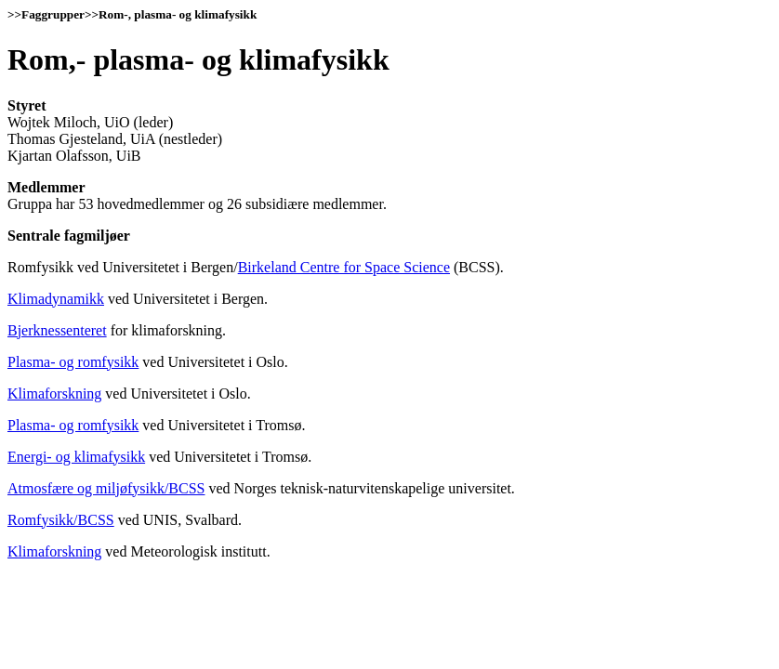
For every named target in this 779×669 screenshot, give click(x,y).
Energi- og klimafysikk (76, 457)
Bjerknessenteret (57, 330)
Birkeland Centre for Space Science (344, 267)
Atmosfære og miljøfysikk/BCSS (106, 488)
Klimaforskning (54, 393)
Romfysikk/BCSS (60, 520)
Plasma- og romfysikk (73, 362)
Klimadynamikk (55, 299)
